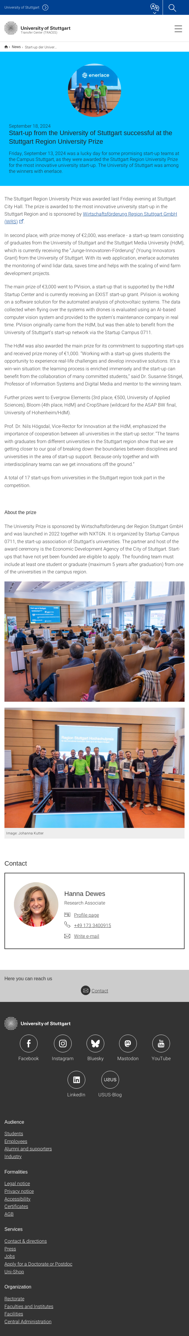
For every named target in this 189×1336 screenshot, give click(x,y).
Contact (94, 990)
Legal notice (17, 1183)
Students (13, 1133)
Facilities (13, 1313)
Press (10, 1248)
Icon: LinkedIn (76, 1080)
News (16, 47)
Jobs (9, 1256)
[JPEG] (94, 641)
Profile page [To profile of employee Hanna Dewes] (86, 915)
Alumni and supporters (28, 1148)
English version (6, 47)
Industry (13, 1156)
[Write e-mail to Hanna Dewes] (81, 936)
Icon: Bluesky (95, 1043)
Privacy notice (19, 1191)
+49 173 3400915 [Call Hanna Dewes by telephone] (92, 925)
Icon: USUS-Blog (110, 1080)
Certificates (16, 1206)
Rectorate (14, 1298)
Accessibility (17, 1199)
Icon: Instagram (63, 1043)
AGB (9, 1214)
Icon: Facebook (29, 1043)
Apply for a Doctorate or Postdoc (38, 1264)
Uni (21, 7)
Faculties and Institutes (28, 1306)
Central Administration (28, 1321)
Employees (15, 1141)
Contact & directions (25, 1241)
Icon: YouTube (161, 1043)
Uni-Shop (14, 1271)
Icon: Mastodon (128, 1043)
